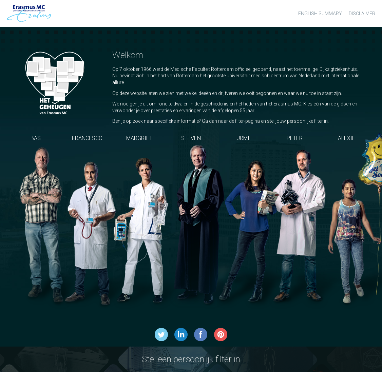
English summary (320, 13)
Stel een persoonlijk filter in (191, 359)
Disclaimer (362, 13)
